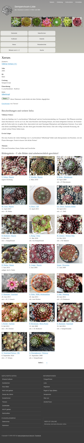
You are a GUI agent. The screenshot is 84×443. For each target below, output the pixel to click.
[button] (14, 175)
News (14, 44)
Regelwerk (47, 387)
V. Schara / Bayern (8, 177)
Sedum (52, 2)
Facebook (38, 435)
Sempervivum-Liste (25, 6)
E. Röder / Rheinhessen (64, 177)
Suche (42, 50)
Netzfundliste (6, 413)
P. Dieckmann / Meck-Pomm (38, 324)
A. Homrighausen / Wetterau (38, 353)
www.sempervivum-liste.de (26, 435)
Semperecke (47, 394)
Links (45, 383)
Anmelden (78, 2)
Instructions (69, 2)
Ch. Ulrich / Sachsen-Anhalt (66, 206)
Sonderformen (6, 398)
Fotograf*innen (48, 379)
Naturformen (42, 33)
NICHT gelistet (6, 409)
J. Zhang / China (34, 236)
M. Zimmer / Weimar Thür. (66, 236)
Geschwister (6, 103)
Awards (41, 39)
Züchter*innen (48, 402)
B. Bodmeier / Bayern (9, 236)
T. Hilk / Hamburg (63, 294)
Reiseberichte (42, 44)
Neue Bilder (5, 387)
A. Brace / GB (34, 206)
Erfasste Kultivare (7, 379)
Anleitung (60, 2)
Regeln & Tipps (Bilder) (50, 390)
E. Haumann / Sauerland (10, 294)
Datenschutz (6, 421)
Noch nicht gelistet (7, 390)
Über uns (46, 398)
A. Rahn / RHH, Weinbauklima (39, 294)
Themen (4, 402)
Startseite (14, 33)
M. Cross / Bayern (8, 206)
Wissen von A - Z (14, 50)
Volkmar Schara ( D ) (9, 64)
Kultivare (14, 39)
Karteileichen (6, 383)
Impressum (5, 425)
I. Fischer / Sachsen (8, 324)
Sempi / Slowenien (63, 265)
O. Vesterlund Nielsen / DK (11, 353)
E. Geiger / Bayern (35, 265)
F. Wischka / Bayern (36, 177)
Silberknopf (6, 94)
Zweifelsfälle (5, 405)
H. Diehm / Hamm (8, 265)
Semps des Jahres (7, 394)
